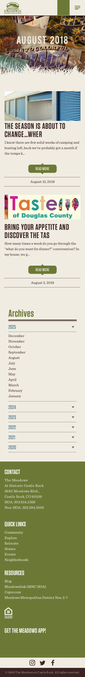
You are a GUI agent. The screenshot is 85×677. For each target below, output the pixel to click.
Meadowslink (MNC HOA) (25, 586)
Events (10, 554)
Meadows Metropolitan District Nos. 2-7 (36, 597)
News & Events (39, 640)
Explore (11, 538)
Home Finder (63, 7)
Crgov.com (13, 592)
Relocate (12, 543)
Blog (8, 581)
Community (14, 532)
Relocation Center (16, 640)
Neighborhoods (16, 560)
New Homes (31, 640)
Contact (47, 640)
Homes (10, 549)
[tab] (42, 327)
